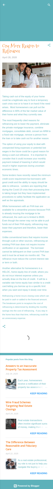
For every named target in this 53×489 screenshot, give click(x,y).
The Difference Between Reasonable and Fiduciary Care (21, 446)
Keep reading (38, 393)
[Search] (49, 5)
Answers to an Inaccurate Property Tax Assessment (21, 367)
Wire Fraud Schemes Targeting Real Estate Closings (19, 406)
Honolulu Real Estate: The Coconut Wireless (26, 6)
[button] (49, 45)
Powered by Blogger (26, 486)
